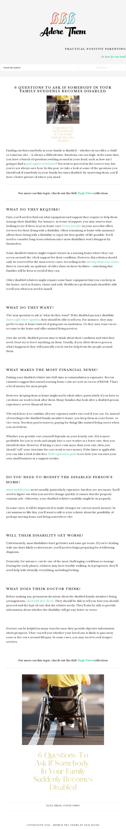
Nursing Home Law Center (103, 261)
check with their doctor (40, 600)
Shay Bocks (91, 825)
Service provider (71, 226)
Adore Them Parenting (63, 24)
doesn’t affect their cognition (23, 319)
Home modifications (18, 489)
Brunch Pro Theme (66, 825)
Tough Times (85, 193)
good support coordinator (41, 163)
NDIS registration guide (62, 454)
